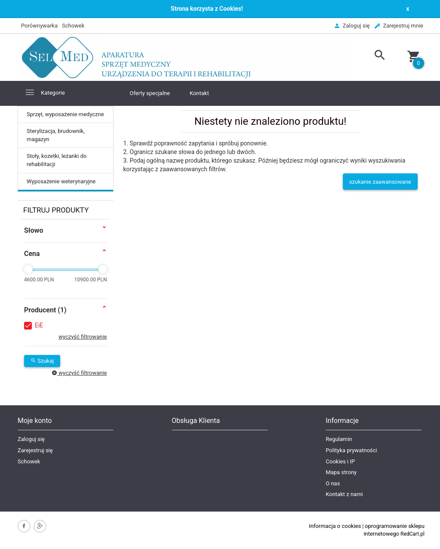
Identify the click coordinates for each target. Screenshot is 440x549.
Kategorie (44, 92)
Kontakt (199, 93)
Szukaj (42, 361)
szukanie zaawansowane (380, 182)
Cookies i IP (340, 461)
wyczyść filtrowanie (82, 336)
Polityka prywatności (351, 450)
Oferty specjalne (150, 93)
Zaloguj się (31, 439)
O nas (333, 483)
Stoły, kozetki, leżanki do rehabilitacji (56, 160)
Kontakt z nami (344, 494)
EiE (39, 325)
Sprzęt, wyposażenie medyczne (65, 114)
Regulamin (339, 439)
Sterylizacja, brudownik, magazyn (56, 135)
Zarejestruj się (35, 450)
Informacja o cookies (335, 526)
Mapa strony (341, 472)
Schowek (29, 461)
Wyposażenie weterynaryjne (61, 181)
